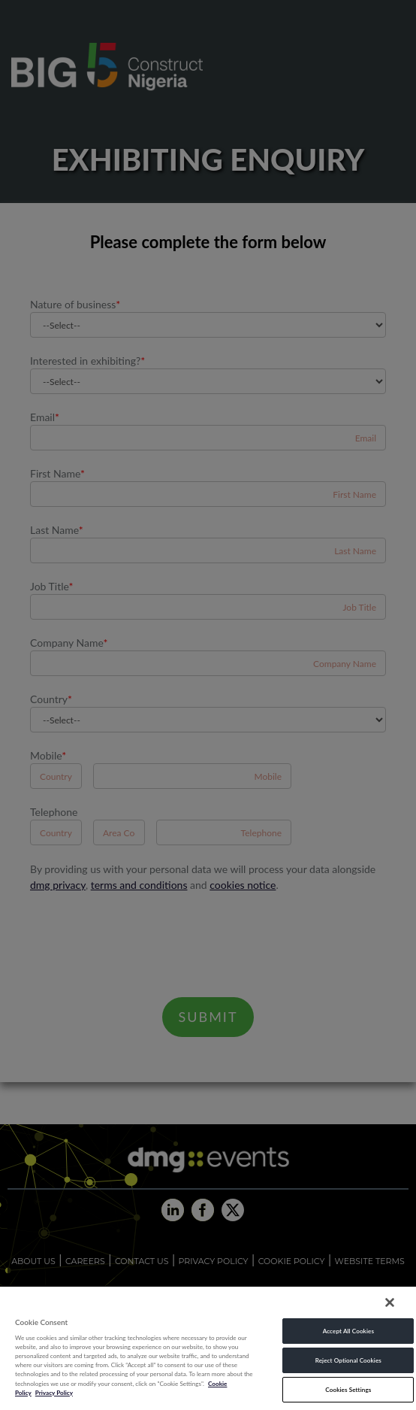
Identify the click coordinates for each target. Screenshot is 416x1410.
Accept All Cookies (348, 1331)
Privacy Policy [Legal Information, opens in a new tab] (54, 1392)
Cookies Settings (348, 1389)
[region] (208, 1347)
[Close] (389, 1302)
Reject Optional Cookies (348, 1360)
